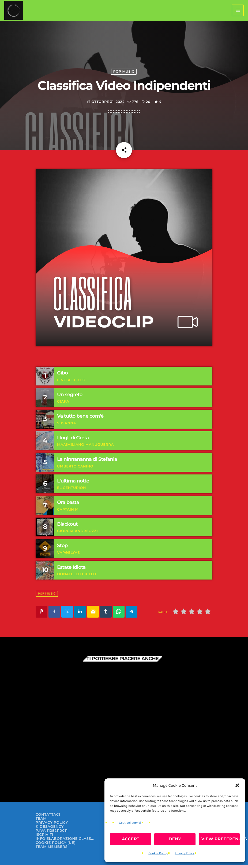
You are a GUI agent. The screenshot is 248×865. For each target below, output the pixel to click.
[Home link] (13, 10)
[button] (237, 785)
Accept (130, 838)
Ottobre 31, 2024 (106, 102)
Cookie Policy (158, 853)
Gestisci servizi (130, 823)
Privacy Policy (184, 853)
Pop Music (123, 72)
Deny (175, 838)
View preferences (220, 838)
